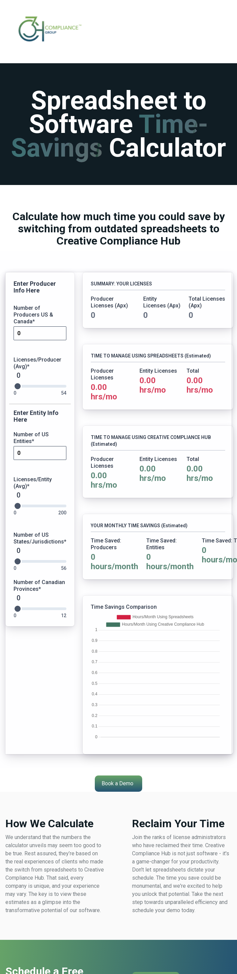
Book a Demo (117, 783)
